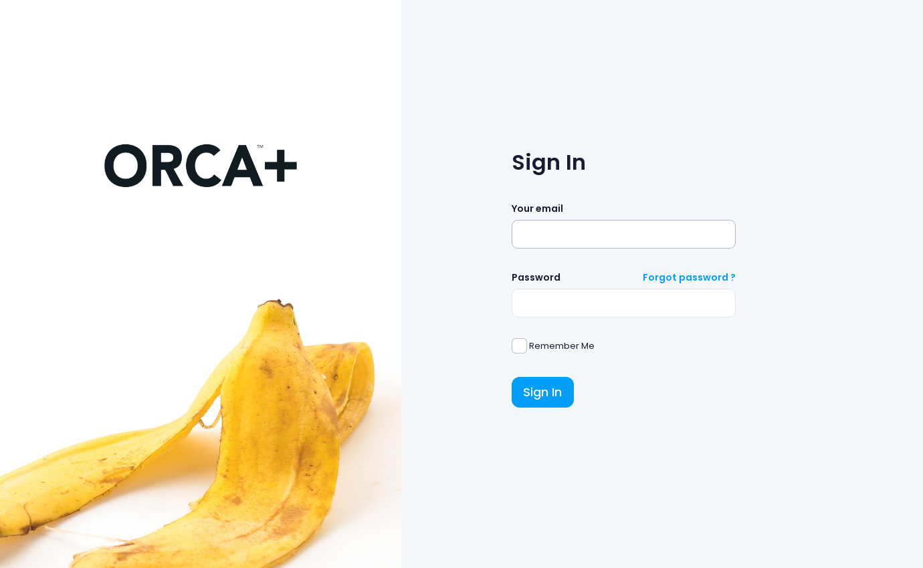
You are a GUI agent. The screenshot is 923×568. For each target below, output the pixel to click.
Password (536, 277)
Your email (537, 208)
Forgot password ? (689, 277)
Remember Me (561, 345)
